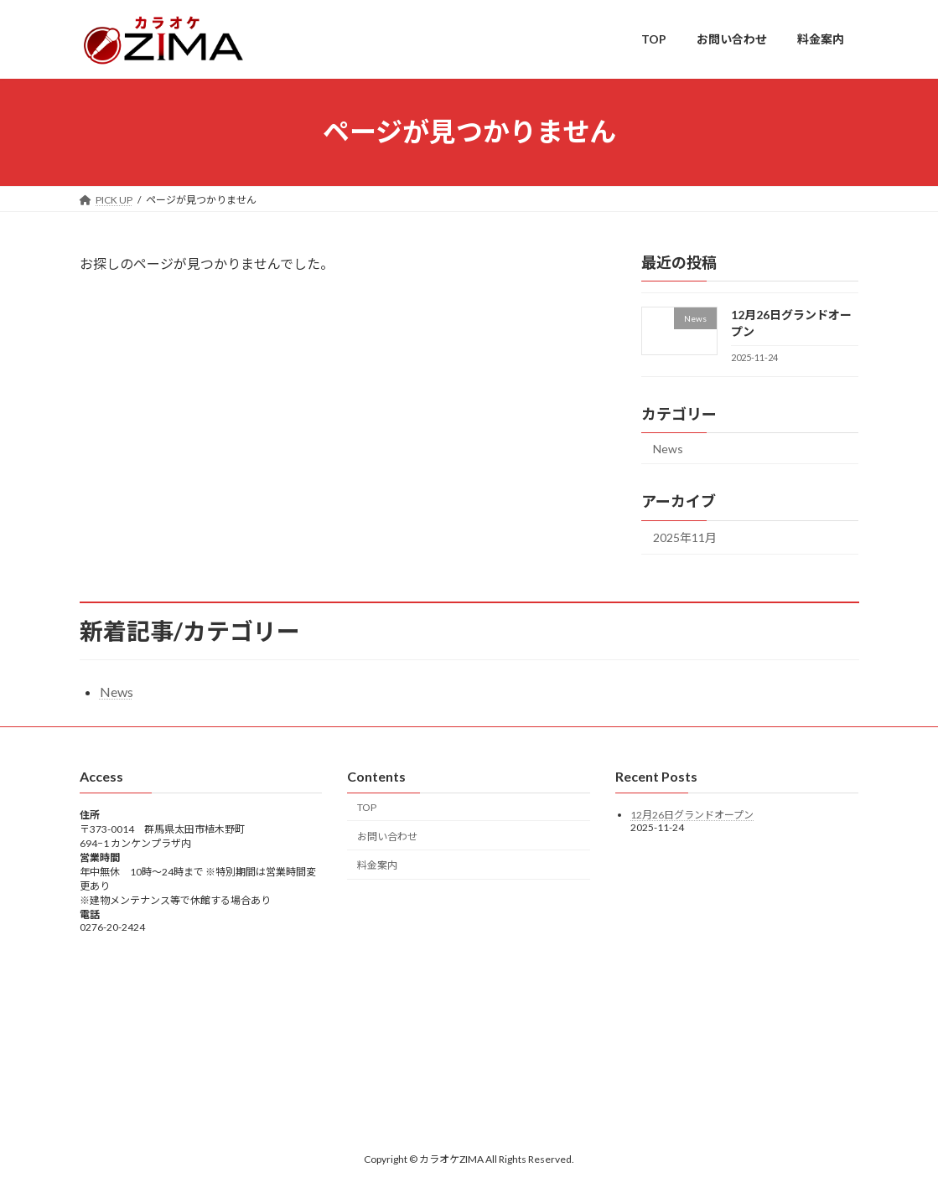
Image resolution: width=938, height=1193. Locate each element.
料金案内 (377, 865)
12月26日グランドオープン (692, 814)
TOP (366, 807)
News (668, 448)
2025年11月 (685, 537)
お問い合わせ (387, 835)
